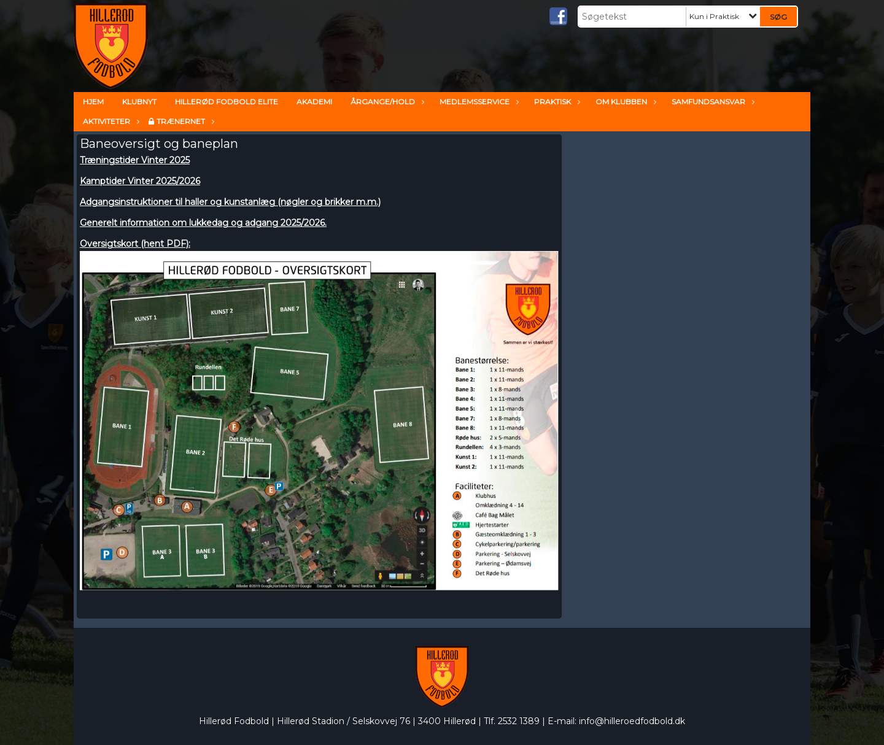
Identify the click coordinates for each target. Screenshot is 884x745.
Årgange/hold (386, 101)
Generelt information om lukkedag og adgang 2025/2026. (203, 222)
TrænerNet (184, 121)
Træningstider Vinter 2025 (135, 160)
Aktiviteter (109, 121)
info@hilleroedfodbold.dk (632, 721)
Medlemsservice (478, 101)
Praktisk (555, 101)
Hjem (93, 101)
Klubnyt (139, 101)
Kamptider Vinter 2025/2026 (140, 181)
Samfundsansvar (711, 101)
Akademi (314, 101)
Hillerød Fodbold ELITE (226, 101)
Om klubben (624, 101)
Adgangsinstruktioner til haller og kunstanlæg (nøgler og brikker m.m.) (230, 201)
